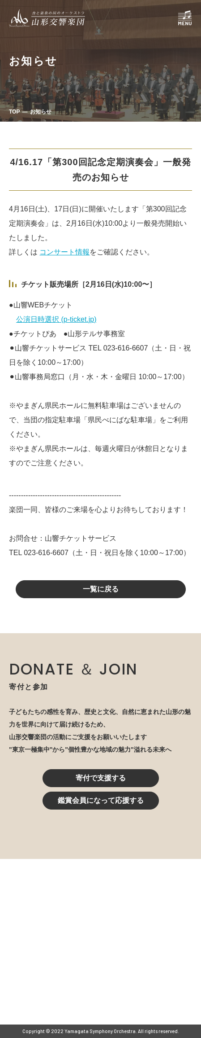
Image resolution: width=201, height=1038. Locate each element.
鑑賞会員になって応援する (101, 800)
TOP (14, 112)
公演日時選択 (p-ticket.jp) (56, 319)
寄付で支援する (101, 778)
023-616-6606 (63, 954)
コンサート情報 (64, 252)
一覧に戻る (101, 589)
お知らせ (40, 112)
